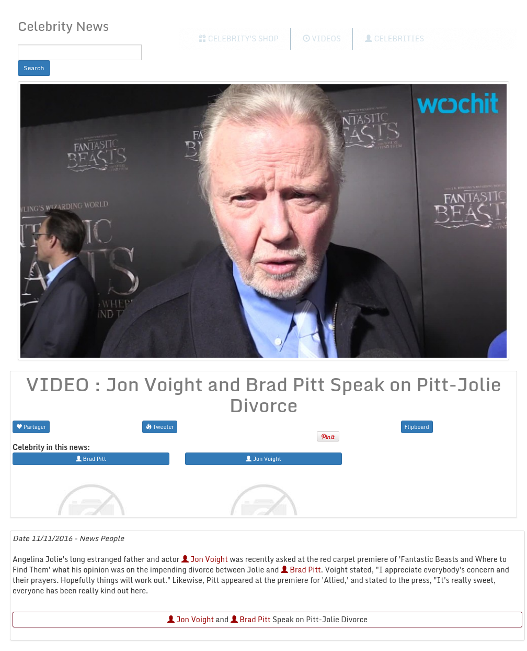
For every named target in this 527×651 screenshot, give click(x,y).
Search (34, 68)
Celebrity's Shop (238, 38)
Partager (31, 426)
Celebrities (394, 38)
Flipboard (417, 426)
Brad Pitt (301, 570)
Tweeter (160, 426)
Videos (322, 38)
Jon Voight (204, 559)
